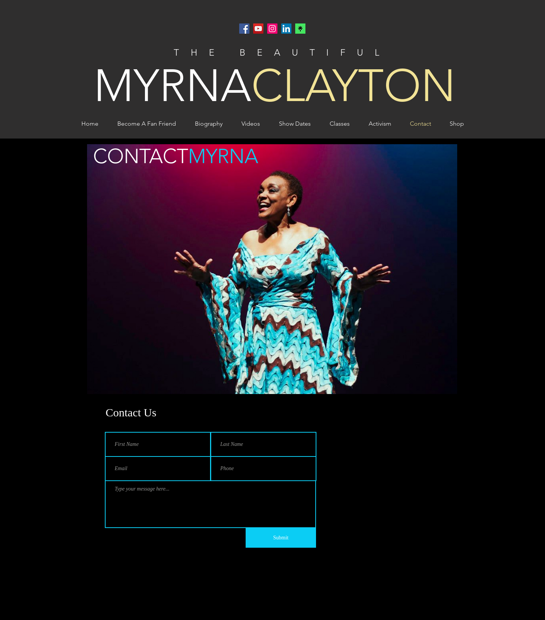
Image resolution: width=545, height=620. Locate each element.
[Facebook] (244, 28)
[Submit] (281, 538)
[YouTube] (258, 28)
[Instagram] (272, 28)
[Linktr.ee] (300, 28)
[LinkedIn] (286, 28)
